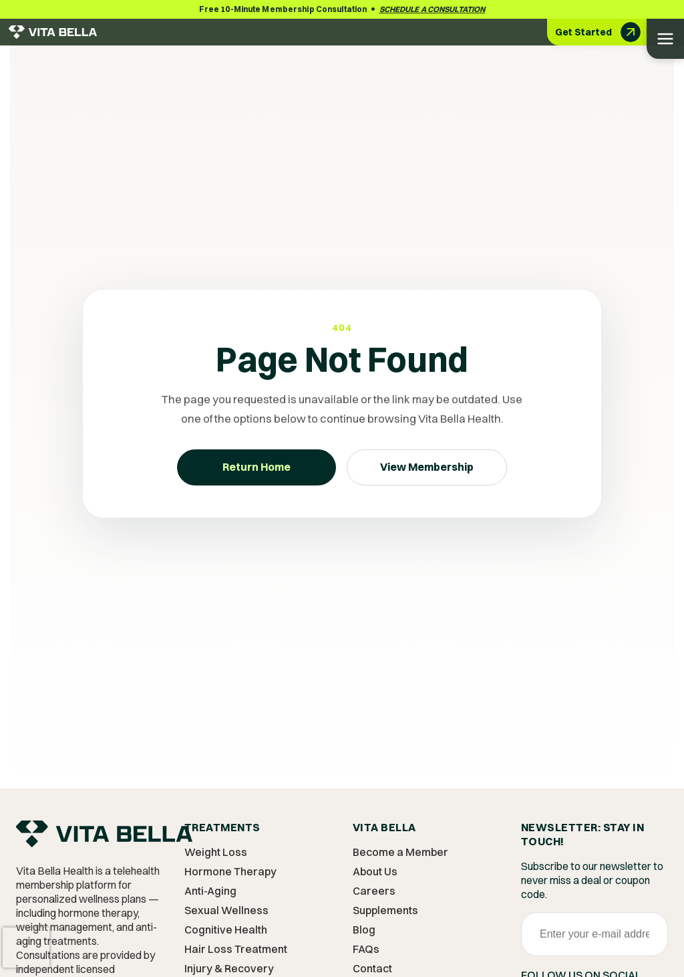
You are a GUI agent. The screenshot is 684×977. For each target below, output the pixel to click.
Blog (364, 929)
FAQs (366, 949)
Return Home (256, 466)
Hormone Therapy (230, 871)
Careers (374, 890)
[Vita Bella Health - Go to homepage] (53, 32)
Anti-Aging (210, 890)
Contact (372, 968)
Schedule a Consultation (432, 9)
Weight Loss (215, 852)
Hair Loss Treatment (235, 949)
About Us (375, 871)
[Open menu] (665, 39)
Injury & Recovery (229, 968)
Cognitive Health (225, 929)
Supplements (385, 910)
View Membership (427, 466)
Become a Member (400, 852)
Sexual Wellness (226, 910)
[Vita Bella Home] (104, 838)
